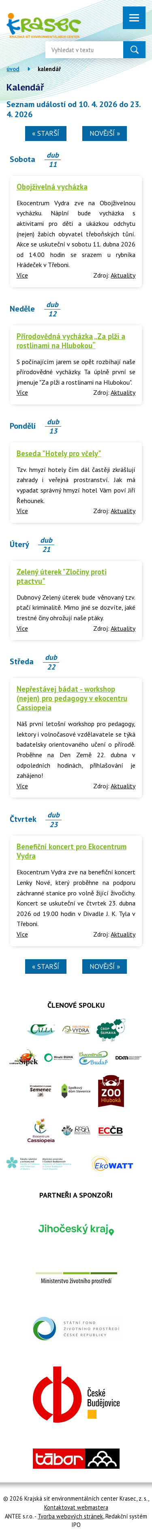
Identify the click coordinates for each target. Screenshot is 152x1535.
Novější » (105, 133)
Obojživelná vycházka (52, 187)
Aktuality (123, 275)
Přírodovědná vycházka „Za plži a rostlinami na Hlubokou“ (71, 340)
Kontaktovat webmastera (76, 1507)
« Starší (45, 133)
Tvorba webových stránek (70, 1516)
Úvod (12, 69)
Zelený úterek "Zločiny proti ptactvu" (62, 576)
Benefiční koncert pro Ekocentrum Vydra (71, 851)
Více (22, 275)
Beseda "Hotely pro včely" (59, 453)
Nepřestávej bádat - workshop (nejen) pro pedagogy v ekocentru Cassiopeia (72, 698)
